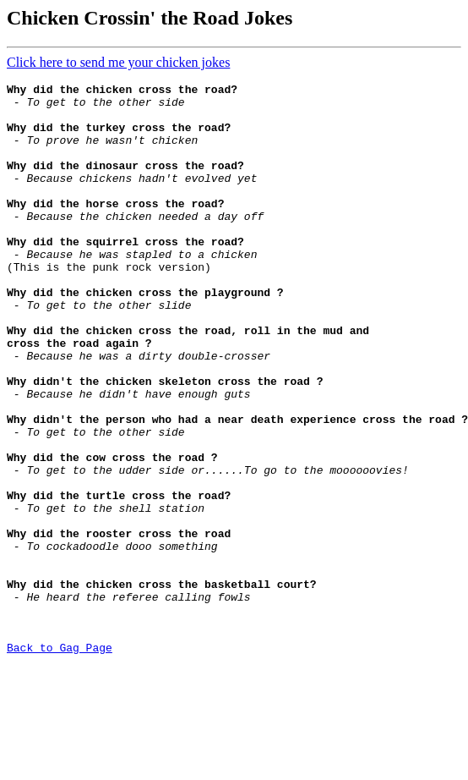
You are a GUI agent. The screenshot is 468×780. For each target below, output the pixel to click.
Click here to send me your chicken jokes (118, 62)
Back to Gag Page (59, 761)
